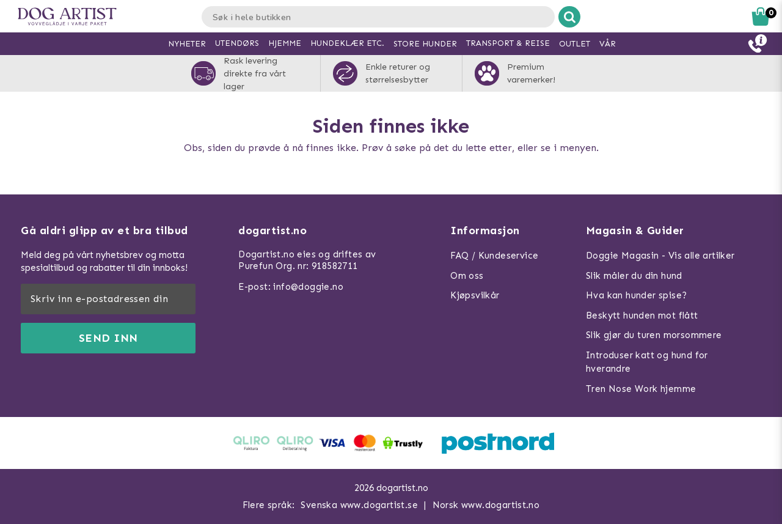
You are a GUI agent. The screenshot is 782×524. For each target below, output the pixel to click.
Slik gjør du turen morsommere (654, 335)
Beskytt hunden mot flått (642, 315)
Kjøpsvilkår (474, 295)
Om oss (466, 275)
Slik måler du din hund (634, 275)
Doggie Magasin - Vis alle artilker (660, 255)
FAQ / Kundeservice (494, 255)
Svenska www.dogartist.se (359, 505)
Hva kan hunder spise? (636, 295)
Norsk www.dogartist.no (486, 505)
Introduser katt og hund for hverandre (647, 362)
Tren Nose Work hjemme (641, 388)
